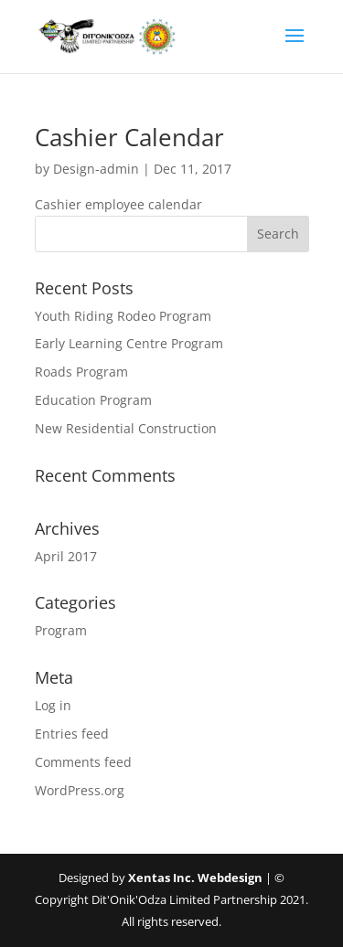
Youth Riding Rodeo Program (123, 316)
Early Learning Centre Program (129, 343)
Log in (53, 705)
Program (61, 630)
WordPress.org (79, 790)
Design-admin (96, 168)
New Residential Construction (126, 428)
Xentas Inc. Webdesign (195, 877)
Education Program (93, 400)
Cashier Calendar (129, 137)
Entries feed (72, 733)
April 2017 (66, 556)
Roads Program (81, 371)
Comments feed (83, 762)
